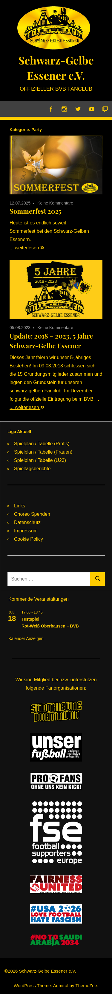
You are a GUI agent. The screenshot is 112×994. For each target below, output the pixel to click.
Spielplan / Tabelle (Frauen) (43, 451)
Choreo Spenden (32, 514)
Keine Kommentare (55, 203)
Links (19, 505)
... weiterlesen (27, 247)
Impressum (26, 530)
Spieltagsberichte (32, 468)
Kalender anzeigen (26, 638)
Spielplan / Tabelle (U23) (40, 460)
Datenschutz (27, 522)
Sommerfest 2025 (36, 211)
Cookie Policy (28, 539)
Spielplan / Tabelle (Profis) (42, 443)
